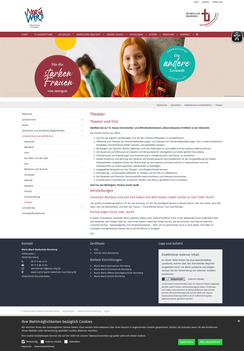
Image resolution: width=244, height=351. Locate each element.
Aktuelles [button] (64, 34)
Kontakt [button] (185, 34)
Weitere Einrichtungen (106, 260)
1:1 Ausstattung (43, 34)
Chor (26, 152)
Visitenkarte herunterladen (36, 276)
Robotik (28, 180)
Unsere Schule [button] (115, 34)
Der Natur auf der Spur (36, 158)
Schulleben (176, 105)
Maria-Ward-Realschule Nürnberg (39, 249)
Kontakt (27, 243)
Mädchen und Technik (35, 169)
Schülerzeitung (32, 196)
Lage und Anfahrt (171, 243)
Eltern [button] (153, 34)
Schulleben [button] (136, 34)
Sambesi (28, 185)
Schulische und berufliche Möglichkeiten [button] (43, 130)
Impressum (26, 346)
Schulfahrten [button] (28, 207)
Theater (218, 105)
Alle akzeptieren (210, 342)
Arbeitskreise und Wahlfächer (198, 105)
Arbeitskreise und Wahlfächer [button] (37, 136)
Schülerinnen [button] (29, 119)
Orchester (29, 174)
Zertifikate (97, 243)
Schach (28, 191)
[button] (89, 35)
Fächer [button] (25, 125)
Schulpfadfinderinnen (33, 213)
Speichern (186, 342)
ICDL (26, 163)
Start (25, 34)
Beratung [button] (168, 34)
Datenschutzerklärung (44, 346)
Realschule (162, 105)
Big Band (29, 147)
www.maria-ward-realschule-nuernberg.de (53, 272)
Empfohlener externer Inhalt (180, 254)
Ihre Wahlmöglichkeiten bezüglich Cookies (57, 321)
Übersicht (27, 114)
